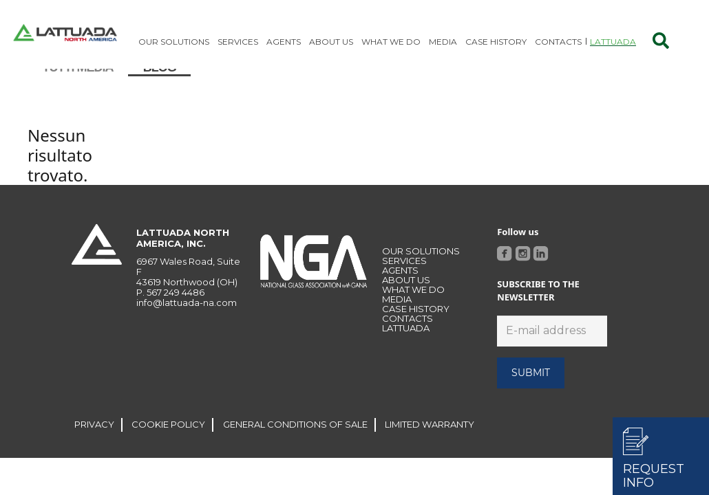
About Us (406, 300)
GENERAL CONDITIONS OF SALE (295, 444)
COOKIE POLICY (168, 444)
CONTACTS (407, 338)
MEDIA (397, 319)
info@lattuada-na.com (186, 323)
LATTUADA (406, 348)
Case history (415, 329)
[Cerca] (660, 41)
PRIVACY (94, 444)
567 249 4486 (175, 312)
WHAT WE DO (413, 310)
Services (404, 281)
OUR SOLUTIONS (421, 271)
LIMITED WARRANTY (429, 444)
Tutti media (78, 88)
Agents (400, 290)
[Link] (65, 34)
